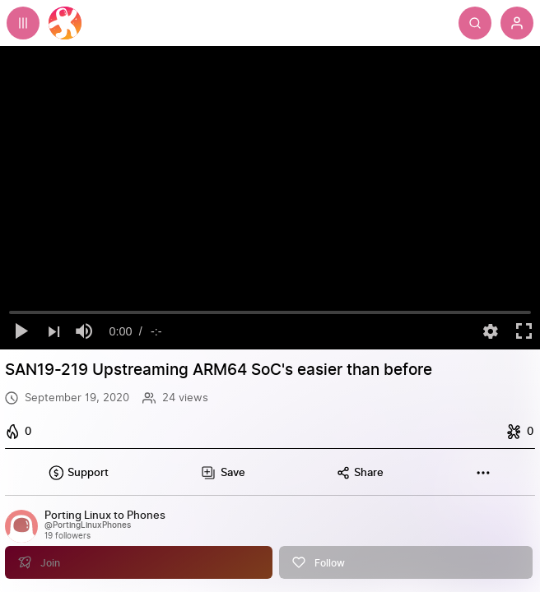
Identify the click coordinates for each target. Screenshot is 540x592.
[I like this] (21, 431)
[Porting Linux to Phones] (104, 516)
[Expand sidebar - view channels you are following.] (23, 23)
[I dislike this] (518, 431)
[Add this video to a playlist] (222, 472)
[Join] (138, 548)
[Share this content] (360, 472)
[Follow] (406, 548)
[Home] (65, 23)
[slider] (270, 312)
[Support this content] (78, 472)
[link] (269, 537)
